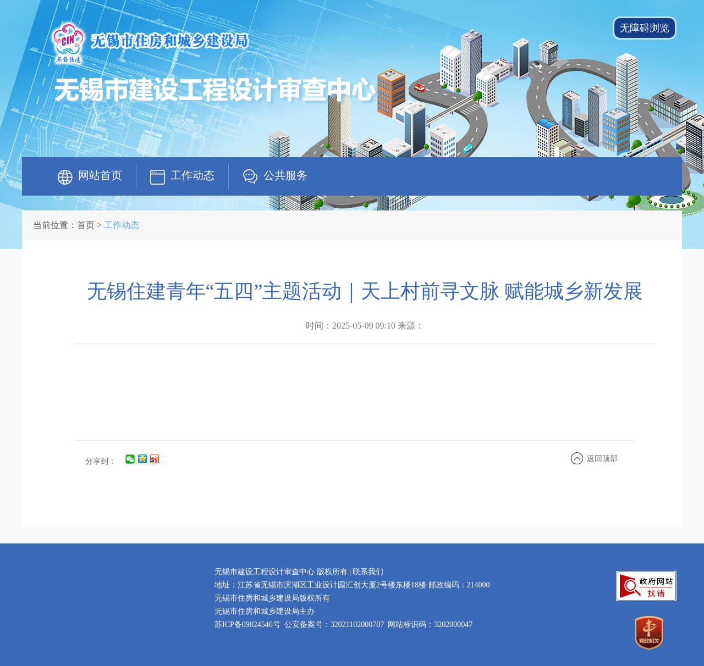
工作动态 (192, 175)
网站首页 (100, 175)
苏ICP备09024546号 (247, 624)
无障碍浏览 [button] (644, 28)
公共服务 (285, 175)
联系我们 (368, 572)
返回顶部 (602, 458)
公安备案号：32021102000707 (334, 624)
